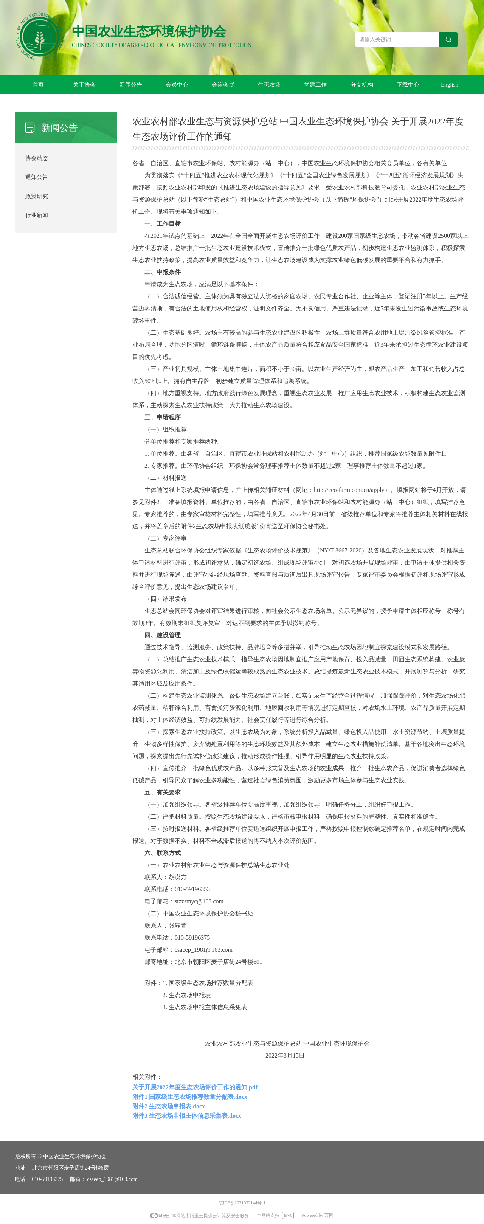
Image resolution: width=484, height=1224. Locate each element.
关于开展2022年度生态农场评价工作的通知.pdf (195, 1087)
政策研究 (36, 196)
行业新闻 (36, 215)
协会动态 (36, 158)
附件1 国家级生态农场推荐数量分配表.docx (189, 1097)
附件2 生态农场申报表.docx (168, 1106)
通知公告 (36, 177)
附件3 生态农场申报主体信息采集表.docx (186, 1115)
